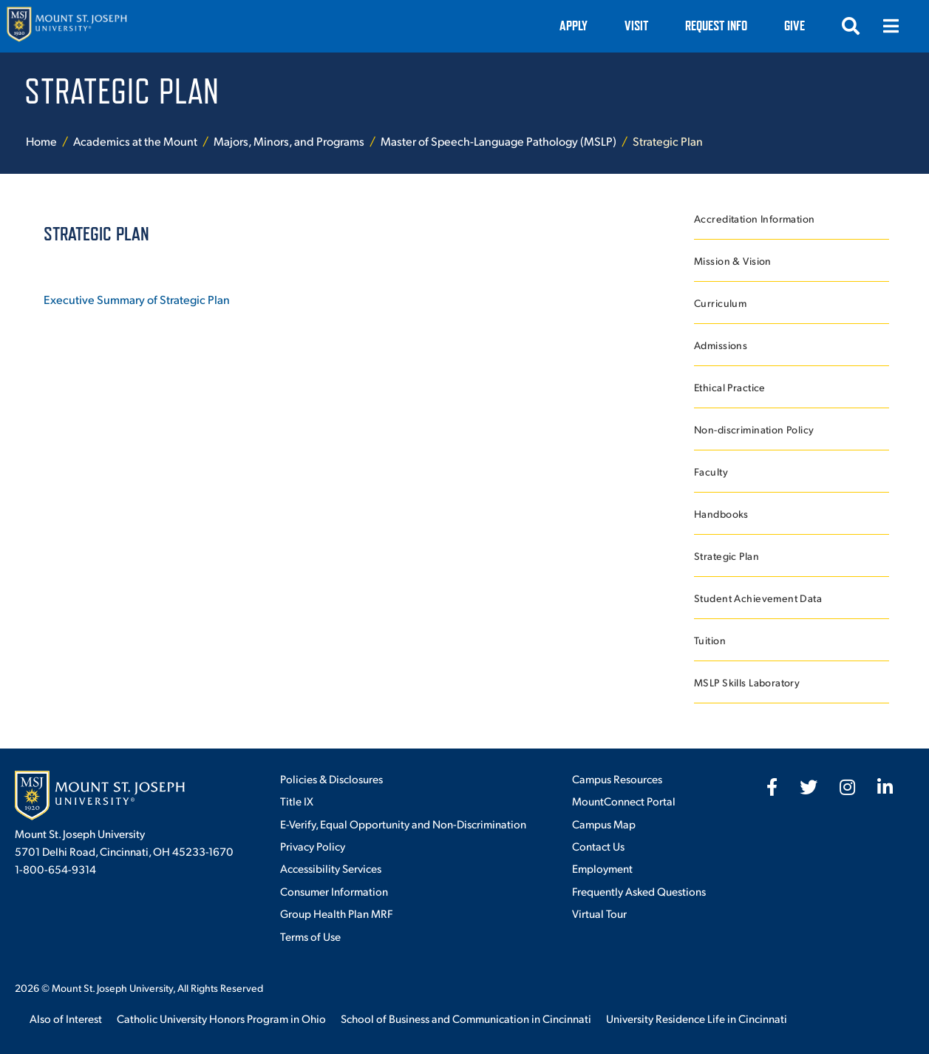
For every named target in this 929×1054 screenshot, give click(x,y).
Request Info (716, 25)
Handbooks (721, 513)
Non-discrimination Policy (754, 429)
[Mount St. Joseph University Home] (66, 26)
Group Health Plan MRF (336, 913)
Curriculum (720, 303)
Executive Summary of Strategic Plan (137, 299)
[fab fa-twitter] (808, 787)
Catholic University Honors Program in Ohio (221, 1018)
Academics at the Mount (135, 141)
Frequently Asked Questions (639, 891)
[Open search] (850, 26)
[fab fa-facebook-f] (771, 787)
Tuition (710, 640)
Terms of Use (310, 936)
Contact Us (598, 846)
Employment (602, 868)
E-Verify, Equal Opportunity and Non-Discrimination (403, 824)
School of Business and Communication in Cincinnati (466, 1018)
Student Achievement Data (758, 598)
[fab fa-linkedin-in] (885, 787)
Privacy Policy (312, 846)
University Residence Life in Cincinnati (696, 1018)
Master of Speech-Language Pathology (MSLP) (498, 141)
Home (41, 141)
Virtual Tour (599, 913)
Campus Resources (617, 778)
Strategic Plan (726, 556)
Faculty (711, 471)
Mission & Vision (733, 260)
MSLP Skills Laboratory (747, 682)
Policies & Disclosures (331, 778)
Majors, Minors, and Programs (289, 141)
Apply (573, 25)
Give (794, 25)
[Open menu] (890, 26)
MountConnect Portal (624, 801)
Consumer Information (334, 891)
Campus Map (604, 824)
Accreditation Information (754, 218)
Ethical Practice (730, 387)
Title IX (296, 801)
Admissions (720, 345)
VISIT (636, 25)
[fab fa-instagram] (847, 787)
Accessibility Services (330, 868)
